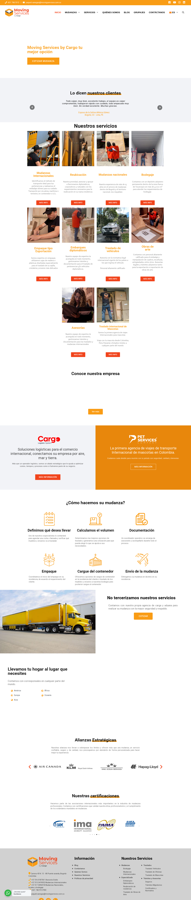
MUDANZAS (73, 12)
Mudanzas (125, 865)
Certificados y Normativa (150, 889)
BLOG (127, 12)
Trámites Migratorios (153, 885)
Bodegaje (127, 869)
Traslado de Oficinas (153, 872)
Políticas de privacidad (83, 878)
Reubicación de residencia (129, 887)
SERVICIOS (92, 12)
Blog (76, 865)
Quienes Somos (80, 872)
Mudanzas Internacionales (129, 873)
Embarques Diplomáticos (128, 882)
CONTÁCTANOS (157, 12)
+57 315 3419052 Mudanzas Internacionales (48, 882)
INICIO (58, 12)
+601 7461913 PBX (37, 890)
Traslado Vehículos (153, 869)
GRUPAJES (139, 12)
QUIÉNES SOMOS (111, 12)
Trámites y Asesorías (152, 878)
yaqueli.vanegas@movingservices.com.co (43, 2)
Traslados (147, 865)
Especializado (127, 877)
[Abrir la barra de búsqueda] (183, 12)
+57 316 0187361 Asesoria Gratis (43, 880)
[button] (29, 766)
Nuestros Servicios (82, 875)
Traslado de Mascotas (154, 875)
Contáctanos (79, 869)
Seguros (148, 882)
